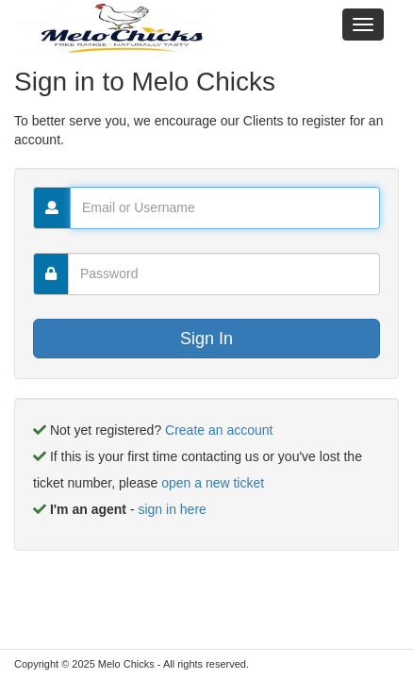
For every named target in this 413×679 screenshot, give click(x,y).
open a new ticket (212, 482)
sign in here (172, 509)
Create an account (219, 430)
